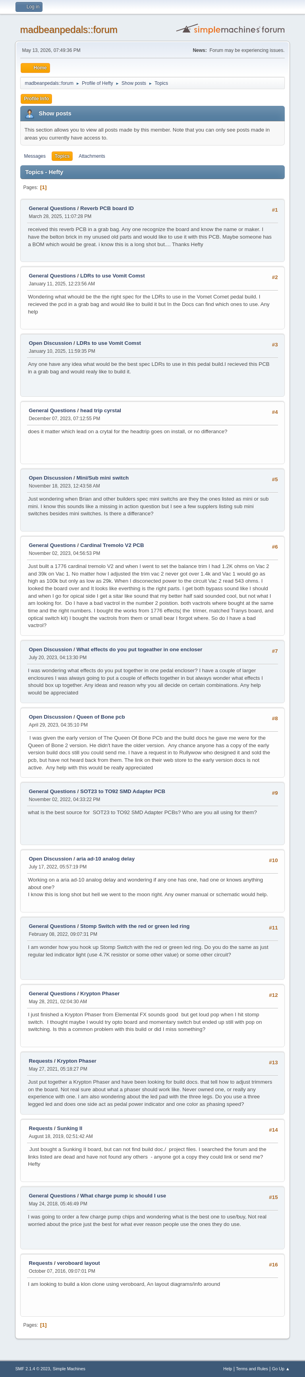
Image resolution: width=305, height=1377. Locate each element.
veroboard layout (78, 1263)
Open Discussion (50, 343)
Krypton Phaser (100, 993)
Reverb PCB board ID (107, 208)
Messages (35, 156)
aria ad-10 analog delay (105, 859)
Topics (62, 156)
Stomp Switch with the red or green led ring (134, 926)
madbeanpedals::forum (68, 29)
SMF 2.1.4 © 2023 (32, 1368)
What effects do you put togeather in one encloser (139, 649)
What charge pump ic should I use (123, 1196)
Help (227, 1368)
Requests (40, 1061)
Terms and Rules (252, 1368)
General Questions (52, 208)
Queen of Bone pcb (100, 717)
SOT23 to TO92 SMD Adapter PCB (122, 791)
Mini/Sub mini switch (102, 478)
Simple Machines (69, 1368)
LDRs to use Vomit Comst (112, 276)
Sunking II (70, 1128)
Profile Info (36, 98)
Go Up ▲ (281, 1368)
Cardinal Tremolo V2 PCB (112, 545)
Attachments (92, 156)
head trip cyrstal (100, 410)
